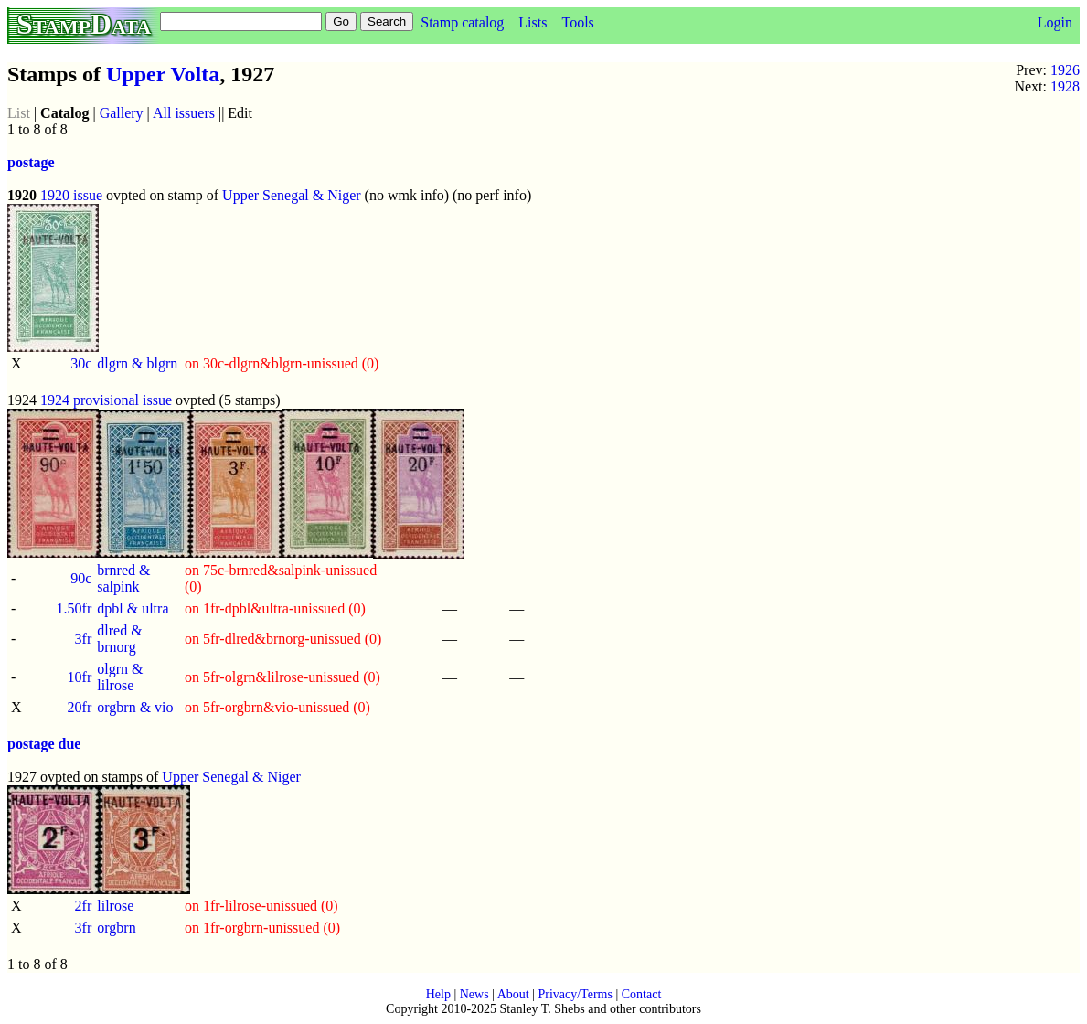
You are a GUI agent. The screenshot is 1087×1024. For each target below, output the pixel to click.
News (474, 994)
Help (438, 994)
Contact (642, 994)
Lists (532, 22)
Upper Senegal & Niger (291, 195)
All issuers (184, 113)
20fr (80, 707)
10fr (80, 677)
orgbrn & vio (135, 707)
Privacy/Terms (575, 994)
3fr (83, 638)
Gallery (122, 113)
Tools (577, 22)
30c (80, 363)
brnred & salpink (123, 578)
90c (80, 578)
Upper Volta (162, 74)
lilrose (115, 905)
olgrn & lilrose (120, 677)
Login (1055, 22)
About (513, 994)
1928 (1065, 86)
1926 (1065, 70)
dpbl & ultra (132, 608)
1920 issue (71, 195)
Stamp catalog (462, 22)
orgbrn (116, 927)
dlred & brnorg (119, 639)
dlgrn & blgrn (137, 363)
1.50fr (74, 608)
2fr (83, 905)
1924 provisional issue (106, 400)
